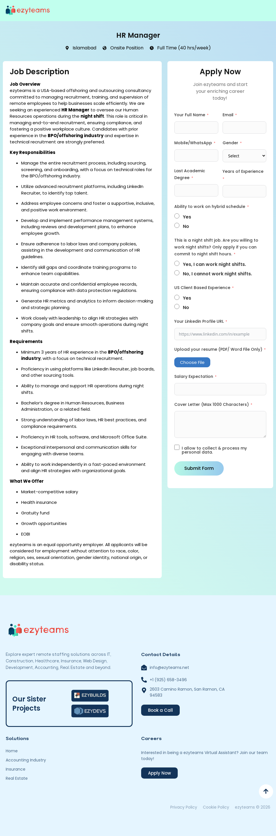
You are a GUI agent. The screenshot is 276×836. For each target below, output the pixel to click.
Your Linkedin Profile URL (199, 321)
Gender (230, 143)
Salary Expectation (193, 376)
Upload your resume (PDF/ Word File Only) (218, 349)
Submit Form (199, 468)
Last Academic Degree (189, 174)
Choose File (192, 362)
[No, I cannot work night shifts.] (176, 272)
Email (228, 115)
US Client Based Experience (202, 287)
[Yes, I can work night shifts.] (176, 263)
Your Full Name (189, 115)
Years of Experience (243, 171)
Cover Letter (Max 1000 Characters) (211, 404)
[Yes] (176, 215)
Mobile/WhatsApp (193, 143)
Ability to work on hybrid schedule (210, 206)
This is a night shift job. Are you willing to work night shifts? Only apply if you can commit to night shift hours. (216, 247)
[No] (176, 225)
